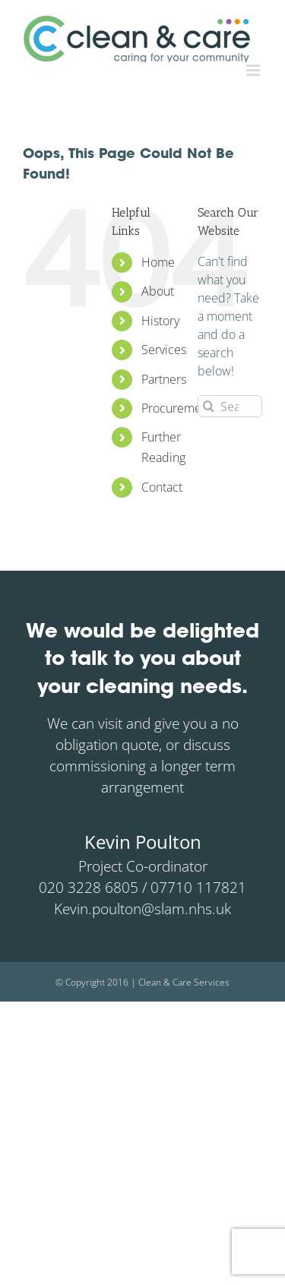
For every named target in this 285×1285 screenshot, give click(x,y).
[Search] (209, 406)
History (160, 320)
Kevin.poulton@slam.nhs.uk (142, 908)
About (157, 291)
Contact (161, 487)
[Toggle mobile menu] (254, 70)
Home (158, 262)
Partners (163, 379)
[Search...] (230, 406)
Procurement (176, 408)
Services (163, 349)
